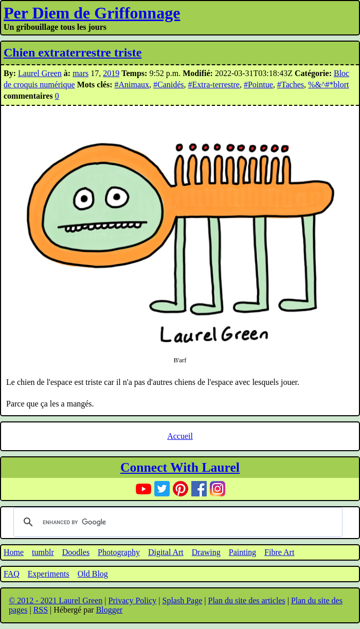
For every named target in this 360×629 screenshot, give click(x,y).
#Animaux (131, 84)
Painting (242, 552)
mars (80, 73)
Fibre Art (279, 552)
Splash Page (183, 600)
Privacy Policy (133, 600)
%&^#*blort (328, 84)
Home (14, 552)
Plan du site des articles (246, 600)
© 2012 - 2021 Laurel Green (55, 600)
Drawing (206, 552)
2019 (111, 73)
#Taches (290, 84)
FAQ (12, 573)
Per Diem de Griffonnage (92, 13)
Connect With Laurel (180, 467)
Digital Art (166, 552)
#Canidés (168, 84)
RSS (40, 609)
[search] (176, 522)
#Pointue (258, 84)
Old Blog (93, 573)
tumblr (43, 552)
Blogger (109, 609)
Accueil (180, 436)
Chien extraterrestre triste (72, 52)
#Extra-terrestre (214, 84)
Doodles (75, 552)
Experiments (48, 573)
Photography (119, 552)
